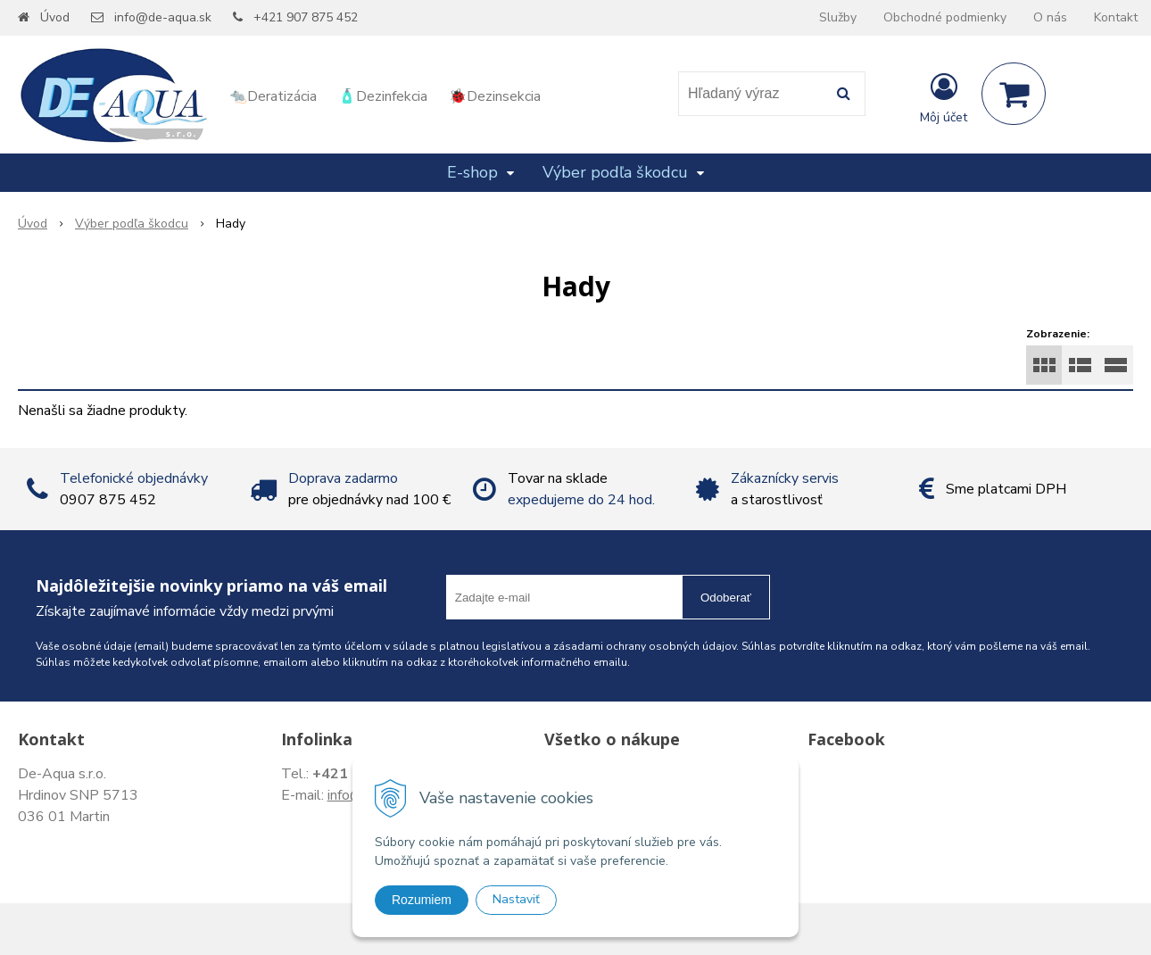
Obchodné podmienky (944, 17)
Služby (838, 17)
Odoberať (725, 597)
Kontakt (1116, 17)
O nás (1050, 17)
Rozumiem (421, 900)
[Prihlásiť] (943, 97)
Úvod (55, 17)
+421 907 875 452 (305, 17)
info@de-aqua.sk (162, 17)
